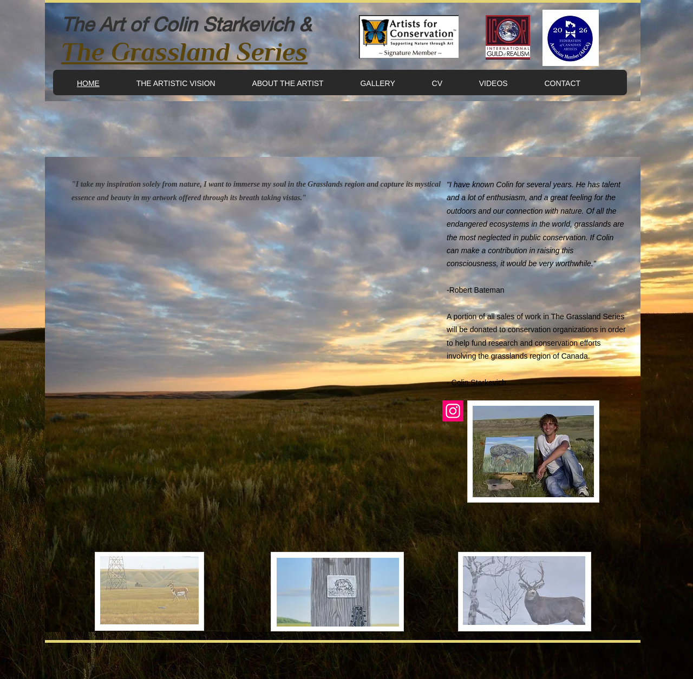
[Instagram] (452, 410)
